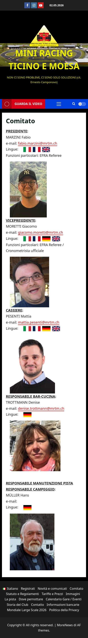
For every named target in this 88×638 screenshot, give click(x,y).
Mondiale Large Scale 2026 (27, 610)
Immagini (73, 594)
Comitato (76, 588)
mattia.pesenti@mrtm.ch (38, 322)
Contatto (37, 604)
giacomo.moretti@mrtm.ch (40, 232)
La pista (10, 599)
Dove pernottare (31, 599)
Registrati (28, 588)
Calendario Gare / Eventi (64, 599)
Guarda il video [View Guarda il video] (22, 104)
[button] (59, 104)
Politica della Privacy (64, 610)
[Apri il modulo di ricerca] (73, 104)
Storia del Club (17, 604)
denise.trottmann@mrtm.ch (41, 408)
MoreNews (65, 625)
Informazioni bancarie (63, 604)
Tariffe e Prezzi (52, 594)
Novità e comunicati (52, 588)
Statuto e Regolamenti (22, 594)
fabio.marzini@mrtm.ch (37, 143)
